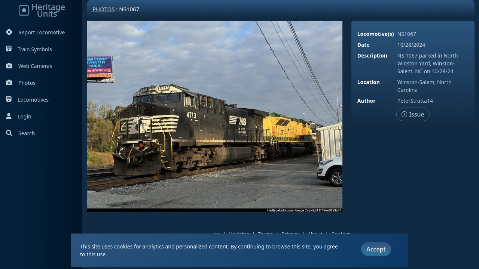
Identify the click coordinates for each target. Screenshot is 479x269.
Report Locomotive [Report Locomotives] (35, 32)
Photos (21, 82)
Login (18, 116)
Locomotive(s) (375, 33)
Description (372, 55)
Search (20, 133)
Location (368, 82)
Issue (413, 114)
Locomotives (27, 99)
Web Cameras (29, 65)
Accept (375, 249)
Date (363, 44)
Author (366, 100)
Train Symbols (29, 49)
